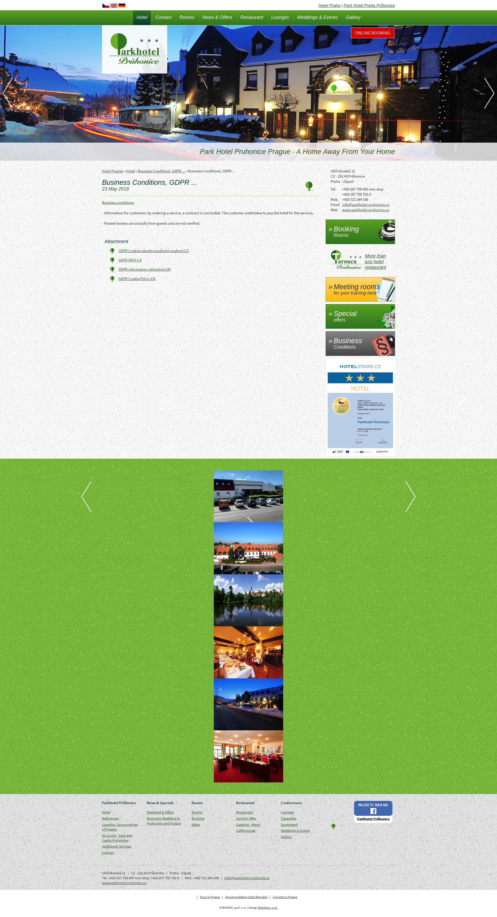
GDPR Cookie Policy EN (137, 278)
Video (196, 824)
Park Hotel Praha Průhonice (369, 5)
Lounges (280, 17)
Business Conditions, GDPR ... (161, 170)
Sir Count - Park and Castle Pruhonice (117, 838)
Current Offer (246, 818)
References (110, 818)
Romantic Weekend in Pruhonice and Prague (164, 821)
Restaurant (251, 17)
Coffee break (245, 830)
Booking (198, 818)
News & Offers (217, 17)
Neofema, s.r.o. (268, 907)
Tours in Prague (210, 897)
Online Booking (372, 33)
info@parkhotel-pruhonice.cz (365, 204)
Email (335, 204)
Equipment (289, 824)
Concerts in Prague (285, 897)
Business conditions (118, 202)
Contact (163, 17)
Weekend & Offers (160, 812)
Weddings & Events (317, 17)
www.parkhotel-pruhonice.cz (365, 209)
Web (334, 209)
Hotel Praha (329, 5)
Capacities (288, 818)
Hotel (141, 17)
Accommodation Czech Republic (246, 897)
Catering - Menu (248, 824)
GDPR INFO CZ (130, 260)
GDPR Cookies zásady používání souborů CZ (154, 250)
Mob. (335, 199)
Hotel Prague (112, 170)
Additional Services (116, 846)
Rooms (187, 17)
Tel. (333, 189)
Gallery (353, 17)
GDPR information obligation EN (145, 269)
